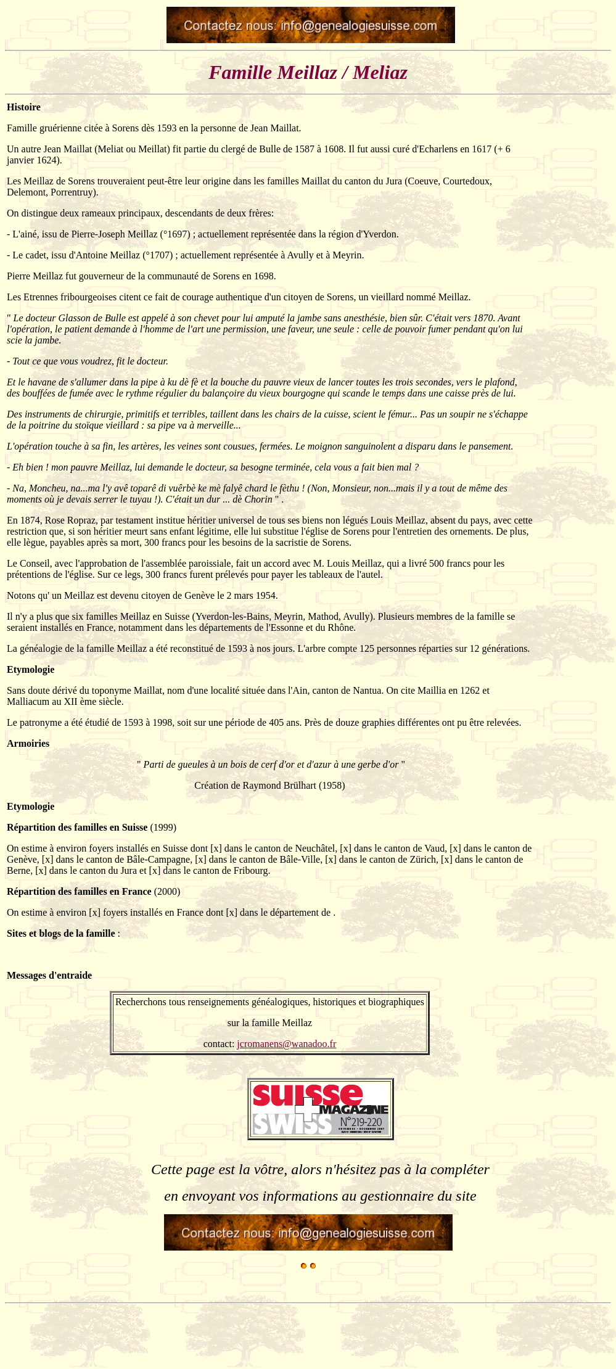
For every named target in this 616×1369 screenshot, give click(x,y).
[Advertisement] (572, 394)
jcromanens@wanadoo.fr (286, 1043)
